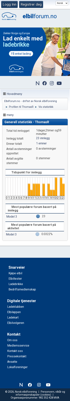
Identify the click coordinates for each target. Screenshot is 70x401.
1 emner (41, 143)
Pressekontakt (16, 356)
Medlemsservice (18, 345)
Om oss (12, 340)
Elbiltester (15, 278)
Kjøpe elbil (15, 273)
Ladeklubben (15, 306)
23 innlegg (43, 138)
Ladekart (13, 317)
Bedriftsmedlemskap (22, 289)
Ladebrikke (16, 284)
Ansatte (12, 361)
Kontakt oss (15, 351)
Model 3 (11, 216)
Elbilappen (14, 312)
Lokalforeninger (17, 367)
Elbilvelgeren (15, 323)
